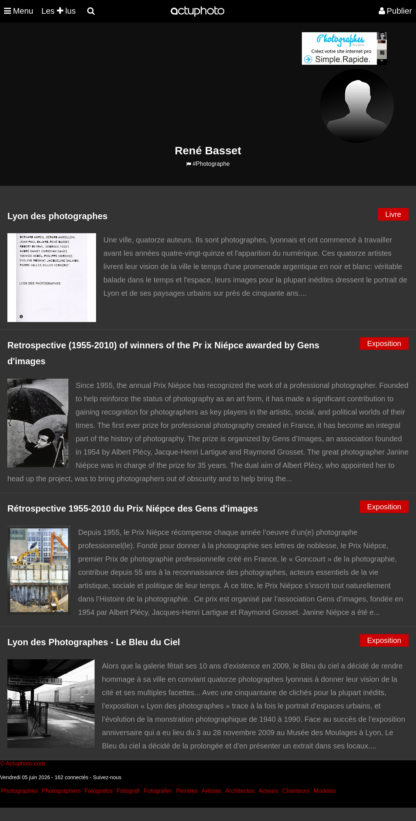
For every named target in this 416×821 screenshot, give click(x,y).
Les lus (58, 11)
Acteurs (268, 791)
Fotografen (158, 791)
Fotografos (99, 791)
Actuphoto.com (25, 763)
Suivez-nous (107, 777)
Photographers (61, 791)
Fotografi (128, 791)
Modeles (324, 791)
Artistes (211, 791)
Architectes (240, 791)
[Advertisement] (163, 83)
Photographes (19, 791)
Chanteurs (296, 791)
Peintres (187, 791)
